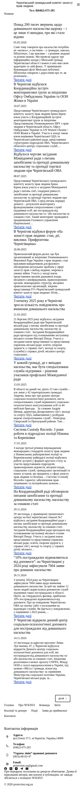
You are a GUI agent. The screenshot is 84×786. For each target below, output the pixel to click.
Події (34, 710)
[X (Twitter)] (11, 768)
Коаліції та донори (15, 710)
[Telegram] (21, 768)
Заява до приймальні (54, 710)
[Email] (27, 768)
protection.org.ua (23, 784)
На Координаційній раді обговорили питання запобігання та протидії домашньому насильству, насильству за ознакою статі (41, 497)
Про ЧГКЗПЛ (26, 705)
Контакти (10, 715)
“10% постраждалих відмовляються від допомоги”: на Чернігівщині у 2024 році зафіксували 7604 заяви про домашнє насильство (41, 563)
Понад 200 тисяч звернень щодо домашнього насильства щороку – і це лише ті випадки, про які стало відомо (40, 30)
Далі (63, 698)
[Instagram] (16, 768)
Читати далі (23, 80)
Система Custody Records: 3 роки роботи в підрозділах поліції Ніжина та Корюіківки (41, 433)
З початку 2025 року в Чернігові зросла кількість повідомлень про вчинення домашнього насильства (39, 305)
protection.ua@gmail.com (28, 765)
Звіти (57, 705)
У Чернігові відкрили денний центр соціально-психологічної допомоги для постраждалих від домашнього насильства (40, 626)
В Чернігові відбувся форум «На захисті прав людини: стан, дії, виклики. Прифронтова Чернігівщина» (38, 237)
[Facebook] (5, 768)
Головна (9, 705)
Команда (44, 705)
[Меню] (78, 4)
